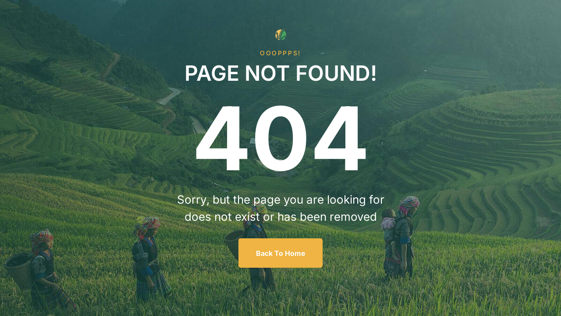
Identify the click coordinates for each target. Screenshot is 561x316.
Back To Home (280, 253)
